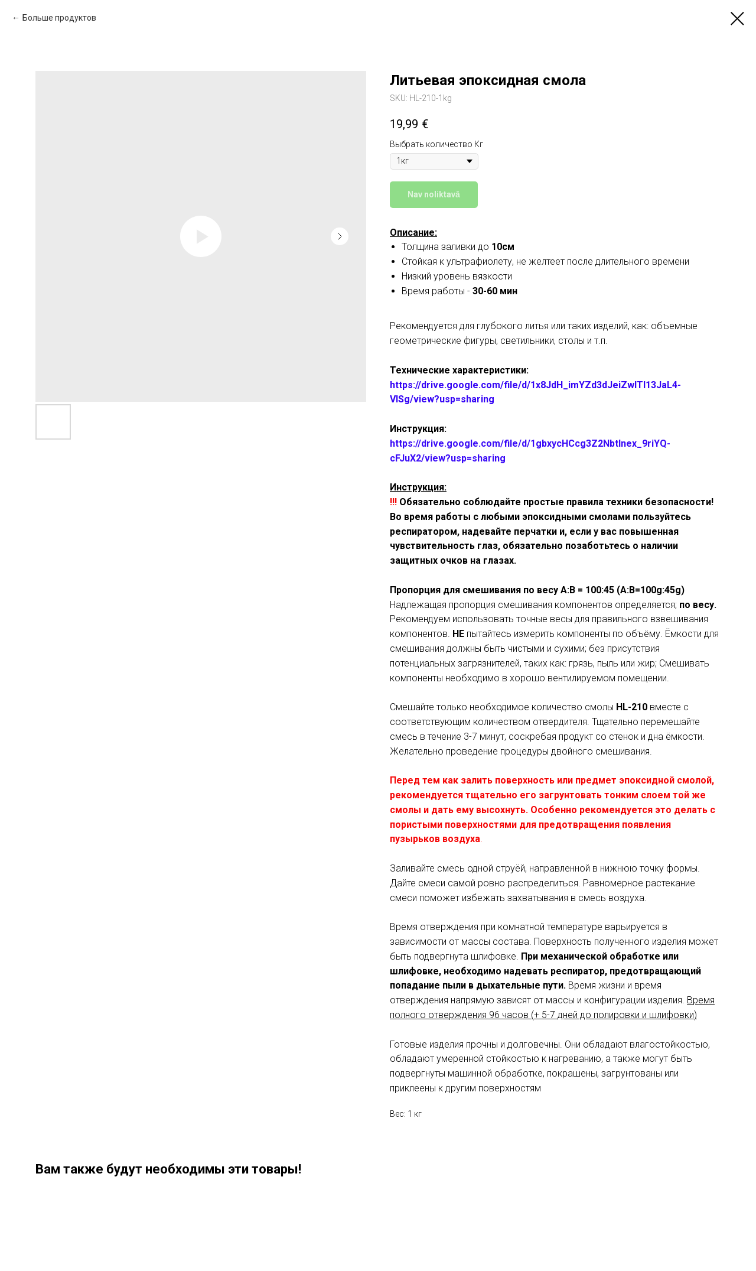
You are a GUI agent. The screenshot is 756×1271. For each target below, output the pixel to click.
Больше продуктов (59, 17)
